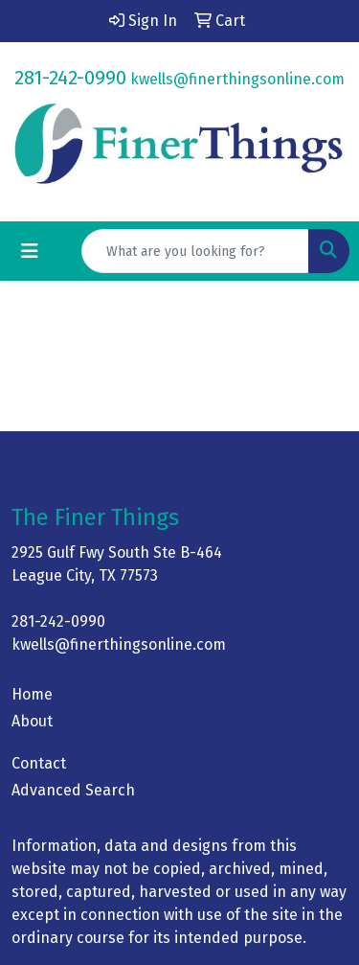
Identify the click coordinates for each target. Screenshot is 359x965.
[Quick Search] (195, 251)
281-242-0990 (70, 77)
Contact (38, 763)
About (32, 721)
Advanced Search (73, 790)
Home (32, 694)
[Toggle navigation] (30, 251)
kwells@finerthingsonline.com (237, 79)
